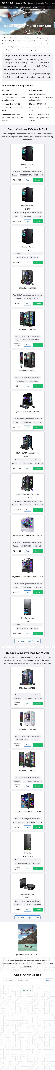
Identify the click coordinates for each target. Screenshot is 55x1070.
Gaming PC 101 (7, 8)
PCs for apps (18, 8)
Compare (38, 180)
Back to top (27, 990)
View (28, 180)
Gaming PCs (21, 3)
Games (30, 3)
